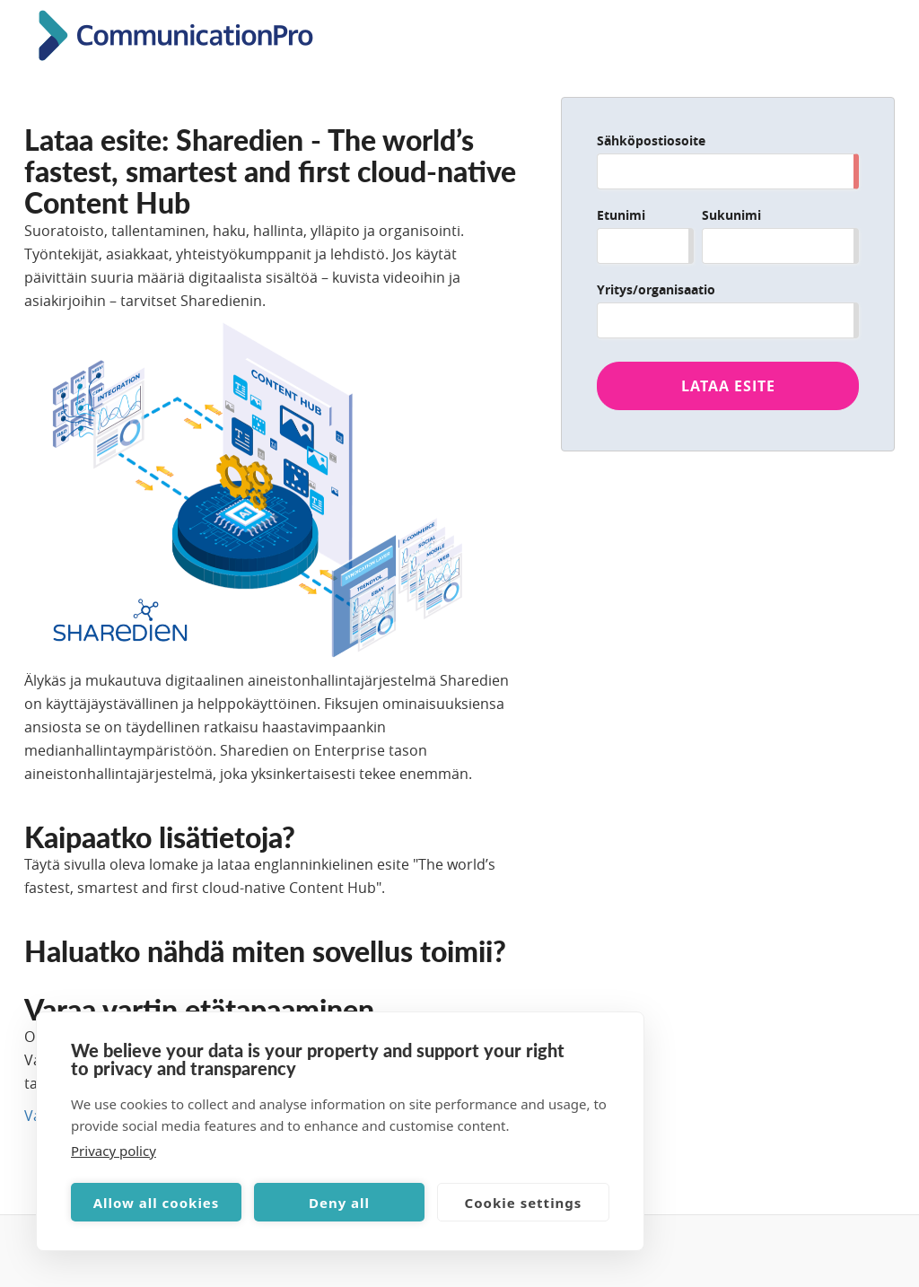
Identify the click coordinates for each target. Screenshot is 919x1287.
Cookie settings (523, 1203)
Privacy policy (113, 1151)
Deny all (339, 1203)
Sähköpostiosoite (651, 140)
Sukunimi (731, 214)
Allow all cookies (156, 1203)
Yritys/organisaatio (656, 289)
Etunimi (621, 214)
